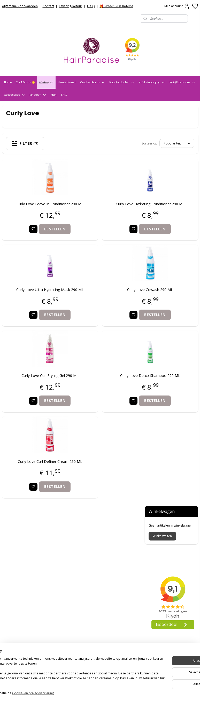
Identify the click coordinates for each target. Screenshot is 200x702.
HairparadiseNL (18, 622)
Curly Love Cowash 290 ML (107, 297)
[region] (66, 674)
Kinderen (38, 95)
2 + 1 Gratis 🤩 (25, 82)
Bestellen (40, 236)
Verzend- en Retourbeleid (25, 555)
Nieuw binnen (67, 82)
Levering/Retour (70, 6)
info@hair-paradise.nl (93, 605)
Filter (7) (37, 143)
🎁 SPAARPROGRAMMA (116, 6)
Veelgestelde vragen (20, 561)
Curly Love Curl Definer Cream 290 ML (36, 478)
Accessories (14, 95)
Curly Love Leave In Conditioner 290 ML (35, 209)
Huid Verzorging (152, 82)
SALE (64, 94)
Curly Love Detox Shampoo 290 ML (107, 389)
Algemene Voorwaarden (20, 6)
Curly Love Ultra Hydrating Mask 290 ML (35, 300)
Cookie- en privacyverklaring (73, 693)
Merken (46, 82)
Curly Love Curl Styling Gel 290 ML (35, 389)
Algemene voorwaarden (23, 542)
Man (54, 94)
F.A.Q (91, 6)
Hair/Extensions (183, 82)
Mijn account (177, 6)
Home (8, 82)
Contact (48, 6)
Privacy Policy (14, 548)
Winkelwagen (162, 135)
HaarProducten (122, 82)
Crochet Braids (92, 82)
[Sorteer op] (105, 143)
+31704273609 (86, 612)
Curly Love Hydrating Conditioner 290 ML (107, 209)
